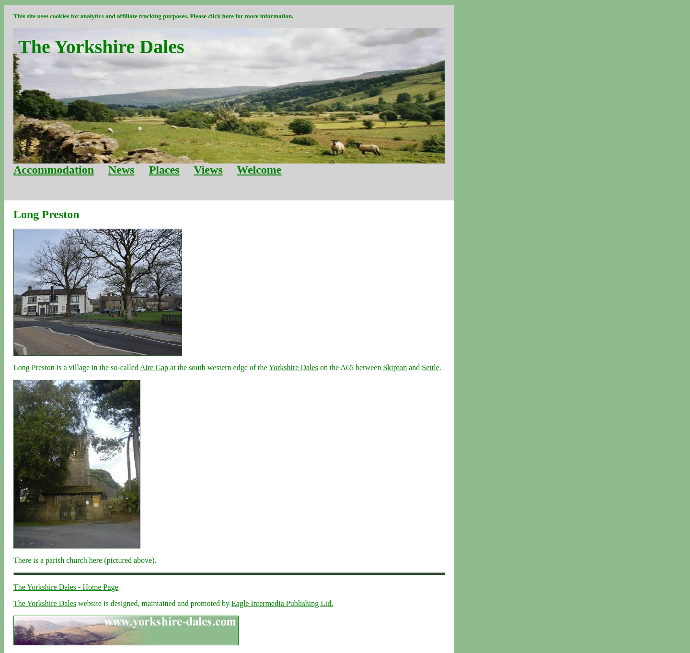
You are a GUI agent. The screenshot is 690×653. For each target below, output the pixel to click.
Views (208, 169)
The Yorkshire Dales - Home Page (65, 587)
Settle (430, 367)
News (121, 169)
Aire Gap (154, 367)
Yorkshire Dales (293, 367)
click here (221, 16)
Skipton (395, 367)
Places (164, 169)
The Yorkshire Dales (44, 603)
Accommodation (53, 169)
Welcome (259, 169)
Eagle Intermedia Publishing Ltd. (282, 603)
